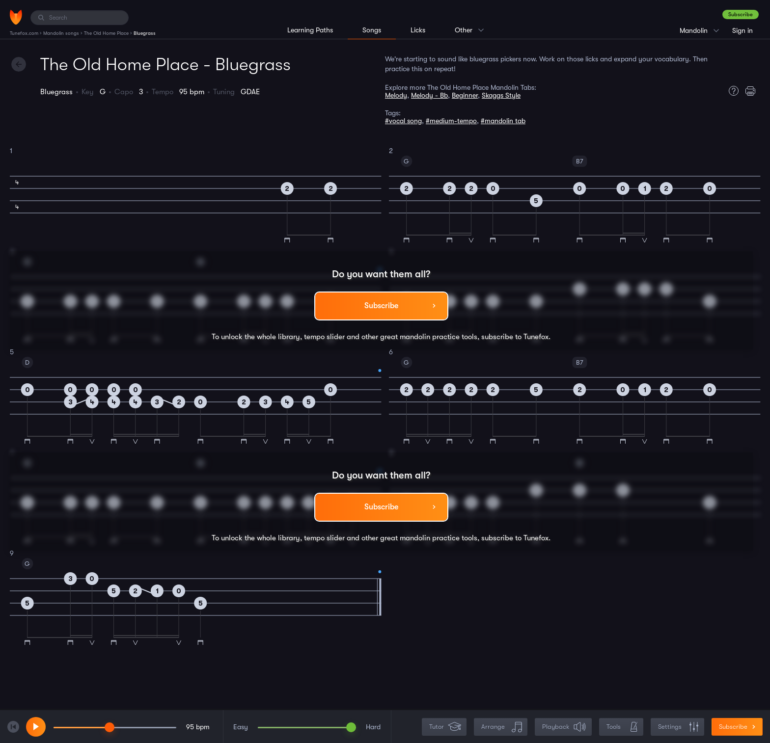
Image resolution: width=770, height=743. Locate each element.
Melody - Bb (429, 95)
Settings (678, 727)
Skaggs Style (501, 95)
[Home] (16, 17)
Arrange (501, 727)
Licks (418, 30)
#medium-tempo (451, 121)
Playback (564, 727)
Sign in (742, 30)
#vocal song (403, 121)
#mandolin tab (503, 121)
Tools (622, 727)
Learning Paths (310, 30)
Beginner (465, 95)
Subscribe (740, 14)
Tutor (445, 727)
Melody (396, 95)
